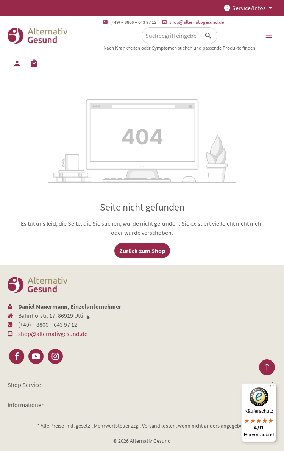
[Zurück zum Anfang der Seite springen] (267, 367)
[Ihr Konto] (17, 63)
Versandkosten (159, 425)
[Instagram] (55, 356)
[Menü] (268, 36)
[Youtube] (36, 356)
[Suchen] (208, 35)
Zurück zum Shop (142, 250)
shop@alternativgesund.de (196, 22)
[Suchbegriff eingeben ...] (171, 35)
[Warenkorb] (34, 63)
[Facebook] (16, 356)
